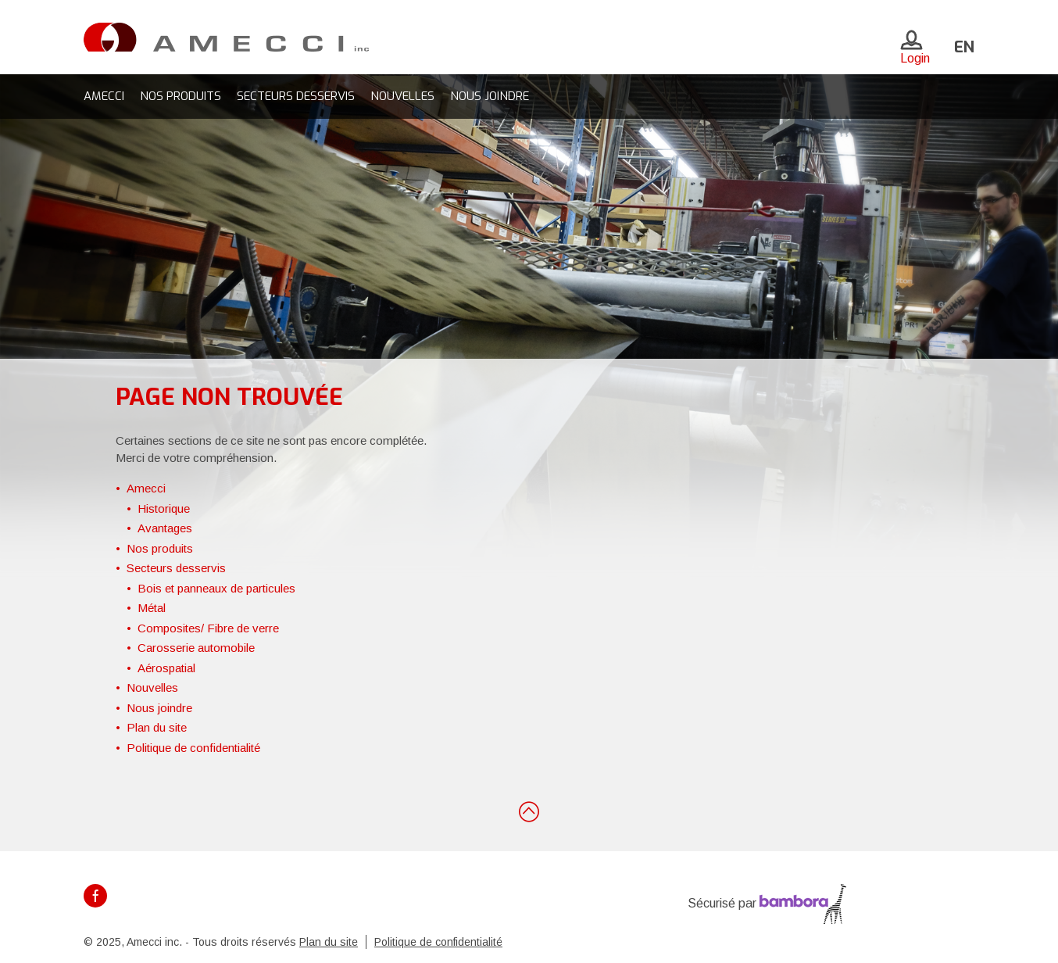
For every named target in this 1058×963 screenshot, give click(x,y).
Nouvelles (402, 96)
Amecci (104, 96)
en (964, 47)
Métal (152, 607)
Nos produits (180, 96)
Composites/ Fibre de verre (208, 628)
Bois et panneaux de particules (216, 588)
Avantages (165, 528)
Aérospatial (166, 668)
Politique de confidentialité (193, 747)
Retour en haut (529, 810)
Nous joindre (489, 96)
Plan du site (157, 727)
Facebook (95, 896)
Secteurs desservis (296, 96)
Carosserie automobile (196, 647)
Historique (164, 508)
